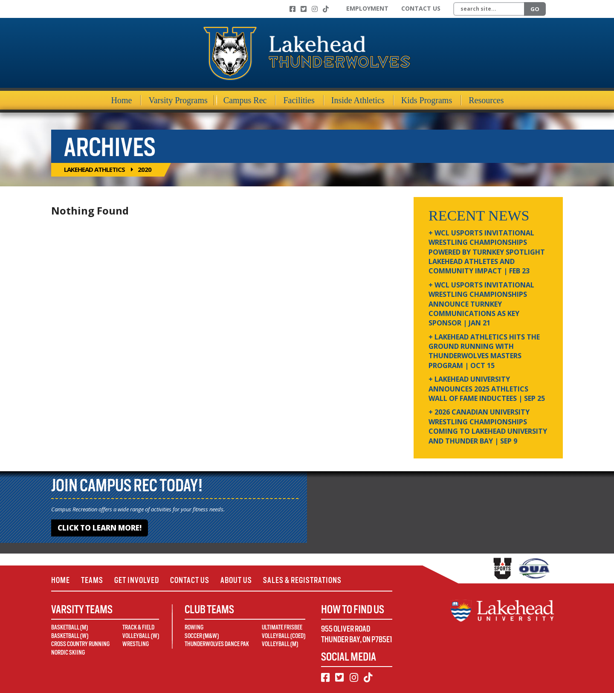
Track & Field (138, 627)
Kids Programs (426, 100)
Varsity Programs (177, 100)
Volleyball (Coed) (283, 635)
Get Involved (136, 580)
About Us (236, 580)
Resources (486, 100)
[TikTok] (326, 9)
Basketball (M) (69, 627)
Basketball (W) (69, 635)
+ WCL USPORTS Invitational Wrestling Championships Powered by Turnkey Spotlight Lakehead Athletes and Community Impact (487, 252)
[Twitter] (304, 9)
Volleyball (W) (140, 635)
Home (121, 100)
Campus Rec (245, 100)
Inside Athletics (358, 100)
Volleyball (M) (280, 644)
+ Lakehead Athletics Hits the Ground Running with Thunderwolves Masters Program (484, 351)
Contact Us (420, 8)
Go (534, 9)
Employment (367, 8)
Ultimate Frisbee (282, 627)
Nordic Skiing (68, 652)
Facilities (298, 100)
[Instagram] (315, 9)
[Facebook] (292, 9)
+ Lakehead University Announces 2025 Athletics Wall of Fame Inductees (487, 388)
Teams (92, 580)
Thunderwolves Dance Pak (217, 644)
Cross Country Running (80, 644)
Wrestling (135, 644)
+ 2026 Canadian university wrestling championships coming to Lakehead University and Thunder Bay (488, 426)
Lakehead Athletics (94, 169)
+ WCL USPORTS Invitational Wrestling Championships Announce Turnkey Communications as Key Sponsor (481, 304)
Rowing (194, 627)
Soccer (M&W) (202, 635)
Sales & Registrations (302, 580)
